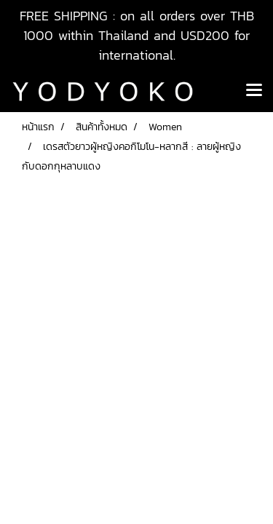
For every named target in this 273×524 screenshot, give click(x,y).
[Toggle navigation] (254, 91)
